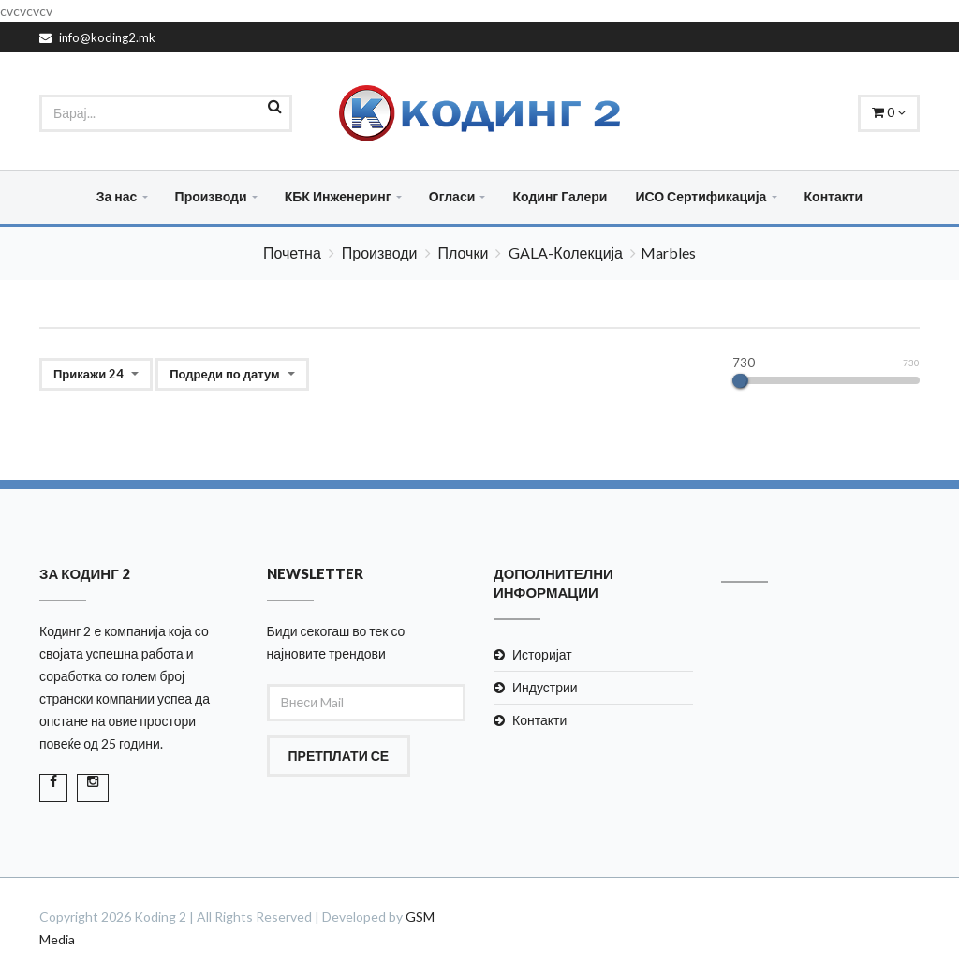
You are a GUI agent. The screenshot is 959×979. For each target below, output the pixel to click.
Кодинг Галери (559, 196)
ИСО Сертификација (700, 196)
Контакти (833, 196)
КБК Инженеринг (338, 196)
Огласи (452, 196)
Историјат (542, 654)
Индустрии (545, 687)
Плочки (463, 252)
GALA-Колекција (566, 252)
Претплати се (339, 756)
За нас (117, 196)
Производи (211, 196)
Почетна (292, 252)
